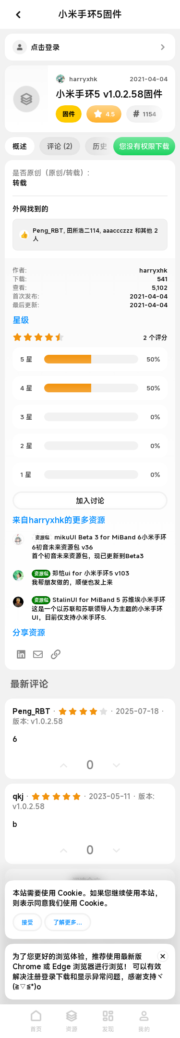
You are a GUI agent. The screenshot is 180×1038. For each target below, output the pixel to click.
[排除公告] (162, 956)
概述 (19, 146)
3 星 (26, 417)
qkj (18, 796)
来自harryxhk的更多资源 (58, 519)
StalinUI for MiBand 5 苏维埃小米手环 (99, 599)
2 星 (26, 445)
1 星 (25, 474)
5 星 (26, 359)
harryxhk (83, 79)
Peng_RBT (31, 711)
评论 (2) (59, 146)
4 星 (26, 388)
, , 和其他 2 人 (95, 234)
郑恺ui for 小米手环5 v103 (80, 573)
